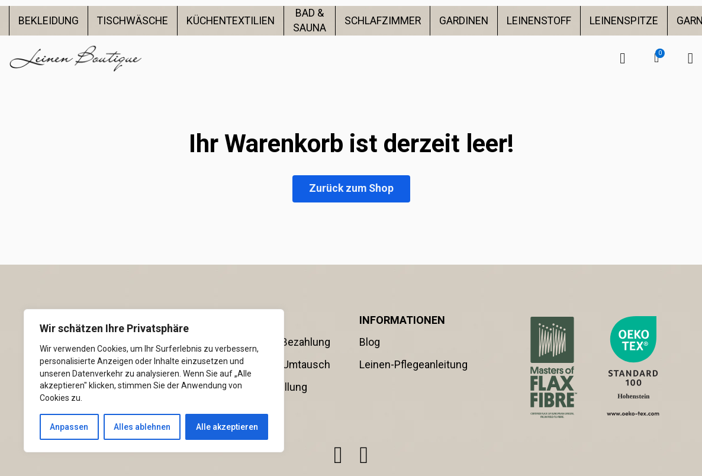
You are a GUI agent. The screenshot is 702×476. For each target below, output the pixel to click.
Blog (369, 342)
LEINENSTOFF (539, 21)
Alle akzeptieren (227, 427)
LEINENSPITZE (624, 21)
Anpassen (69, 427)
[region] (154, 380)
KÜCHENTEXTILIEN (230, 21)
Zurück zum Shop (351, 188)
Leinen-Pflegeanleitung (413, 365)
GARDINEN (463, 21)
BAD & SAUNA (309, 20)
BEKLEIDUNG (48, 21)
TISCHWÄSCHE (132, 21)
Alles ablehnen (142, 427)
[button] (656, 58)
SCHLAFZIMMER (382, 21)
